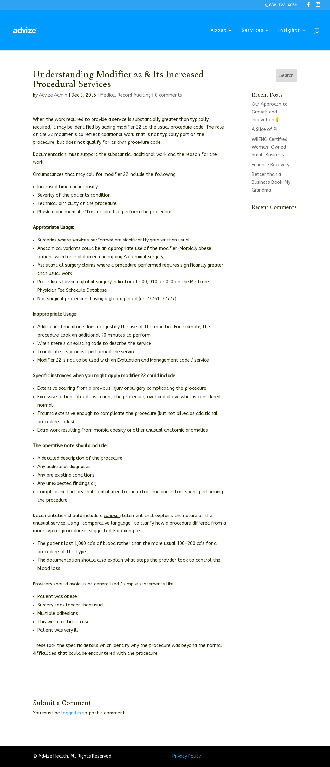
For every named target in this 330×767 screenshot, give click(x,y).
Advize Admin (53, 95)
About (219, 30)
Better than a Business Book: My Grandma (271, 182)
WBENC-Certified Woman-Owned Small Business (269, 147)
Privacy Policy (186, 756)
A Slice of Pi (264, 129)
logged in (71, 713)
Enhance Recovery (270, 165)
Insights (289, 30)
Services (253, 30)
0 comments (168, 95)
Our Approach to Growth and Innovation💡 (270, 112)
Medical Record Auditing (125, 95)
